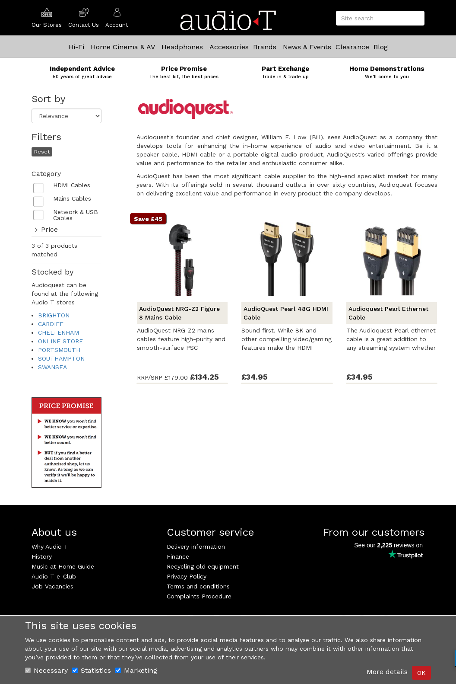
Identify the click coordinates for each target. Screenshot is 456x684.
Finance (178, 556)
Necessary (46, 670)
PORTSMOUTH (59, 349)
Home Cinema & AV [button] (123, 47)
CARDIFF (50, 323)
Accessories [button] (229, 47)
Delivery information (196, 546)
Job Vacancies (52, 586)
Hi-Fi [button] (76, 47)
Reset (42, 152)
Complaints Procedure (199, 596)
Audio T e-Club (54, 576)
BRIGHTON (54, 315)
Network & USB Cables (75, 215)
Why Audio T (50, 546)
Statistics (91, 670)
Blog (381, 47)
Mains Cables (72, 198)
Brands (264, 47)
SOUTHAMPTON (61, 358)
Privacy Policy (186, 576)
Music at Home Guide (63, 566)
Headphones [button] (182, 47)
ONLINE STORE (60, 341)
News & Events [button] (307, 47)
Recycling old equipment (203, 566)
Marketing (136, 670)
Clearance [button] (352, 47)
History (42, 556)
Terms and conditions (198, 586)
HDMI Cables (71, 185)
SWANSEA (52, 367)
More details (387, 672)
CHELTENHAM (58, 332)
